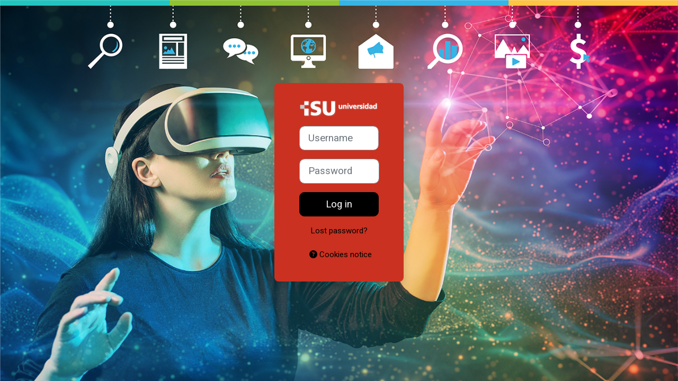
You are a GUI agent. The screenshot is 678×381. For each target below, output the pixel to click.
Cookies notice (340, 254)
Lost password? (339, 230)
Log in (339, 204)
